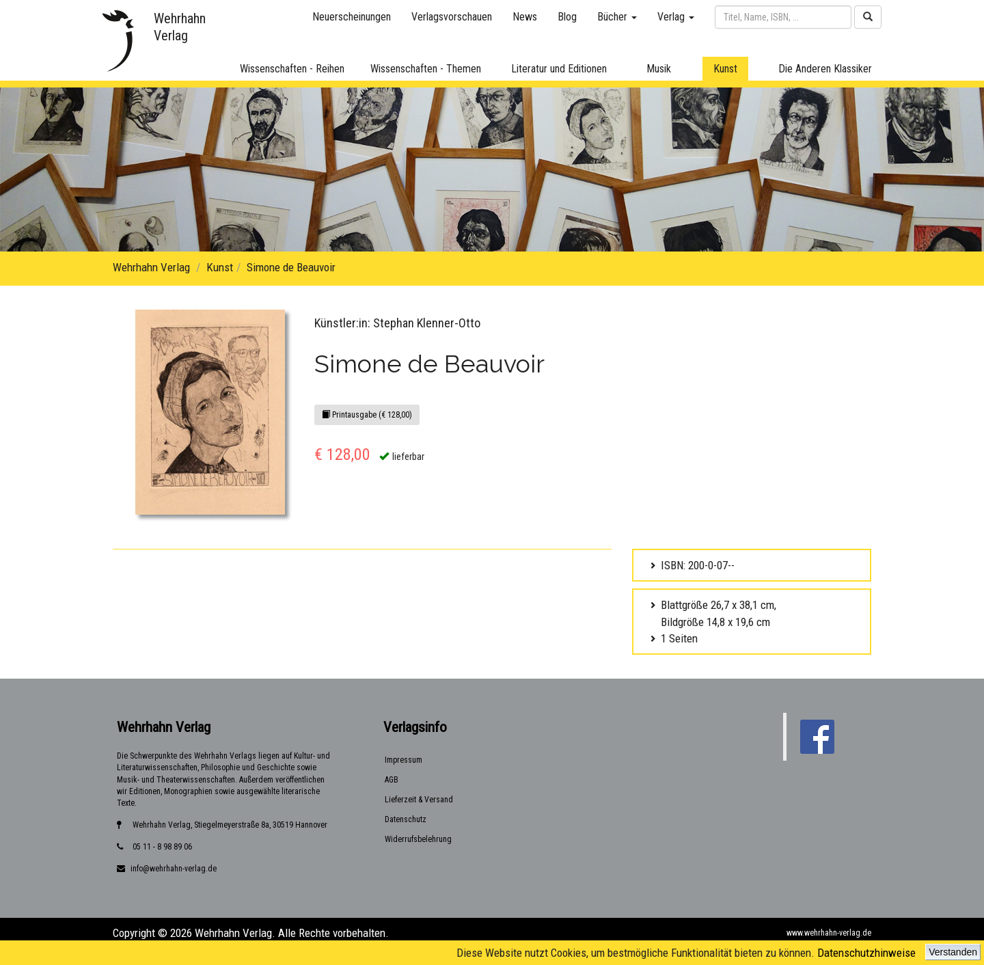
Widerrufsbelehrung (418, 839)
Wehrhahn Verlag (151, 267)
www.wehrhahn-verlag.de (829, 933)
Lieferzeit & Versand (419, 799)
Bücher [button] (617, 16)
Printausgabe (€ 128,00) (367, 415)
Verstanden (953, 952)
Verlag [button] (675, 16)
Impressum (403, 760)
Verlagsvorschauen (451, 16)
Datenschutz (405, 819)
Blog (567, 16)
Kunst (219, 267)
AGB (391, 780)
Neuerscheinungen (351, 16)
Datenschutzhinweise (866, 953)
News (524, 16)
